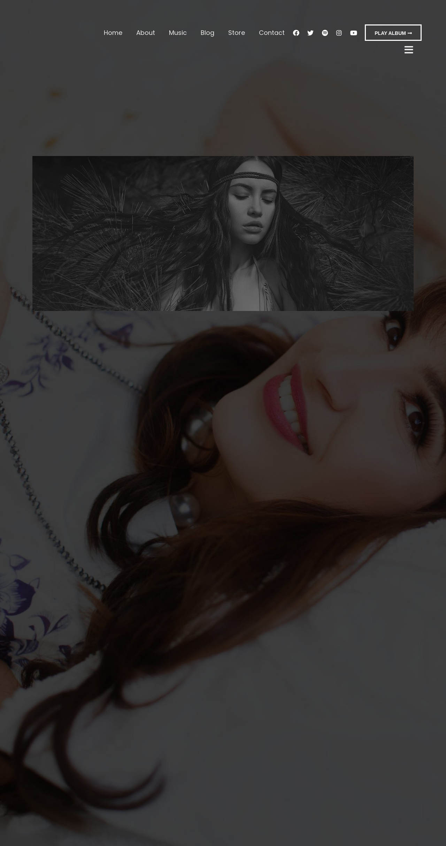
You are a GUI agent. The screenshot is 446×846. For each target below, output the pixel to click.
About (145, 32)
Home (113, 32)
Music (178, 32)
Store (236, 32)
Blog (207, 32)
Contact (272, 32)
